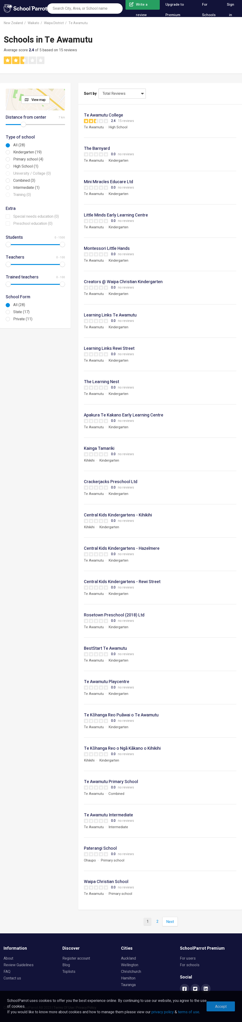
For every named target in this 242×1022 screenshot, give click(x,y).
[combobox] (85, 8)
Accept (221, 1006)
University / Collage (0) (32, 173)
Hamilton (128, 978)
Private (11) (22, 319)
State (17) (21, 312)
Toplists (68, 971)
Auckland (128, 958)
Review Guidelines (19, 965)
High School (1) (25, 166)
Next (170, 922)
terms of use (188, 1012)
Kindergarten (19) (27, 152)
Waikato (33, 23)
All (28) (19, 145)
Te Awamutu (78, 23)
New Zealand (13, 23)
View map (38, 99)
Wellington (129, 965)
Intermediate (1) (26, 188)
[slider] (23, 124)
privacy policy (162, 1012)
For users (188, 958)
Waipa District (54, 23)
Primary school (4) (28, 159)
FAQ (7, 971)
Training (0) (22, 195)
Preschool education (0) (32, 223)
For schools (189, 965)
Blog (66, 965)
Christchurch (131, 971)
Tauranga (128, 985)
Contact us (12, 978)
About (8, 958)
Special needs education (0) (36, 216)
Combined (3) (24, 180)
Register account (76, 958)
